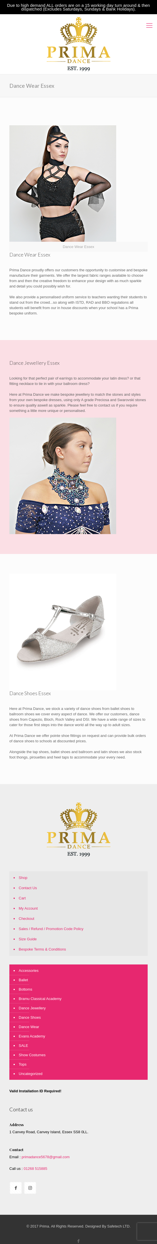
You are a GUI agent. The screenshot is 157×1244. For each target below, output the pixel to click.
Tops (22, 1064)
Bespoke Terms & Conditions (42, 949)
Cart (22, 898)
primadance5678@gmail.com (45, 1157)
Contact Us (28, 888)
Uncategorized (31, 1074)
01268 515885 (35, 1168)
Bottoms (25, 989)
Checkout (26, 918)
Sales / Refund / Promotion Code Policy (51, 929)
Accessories (29, 970)
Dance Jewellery (32, 1008)
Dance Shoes (30, 1017)
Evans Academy (32, 1036)
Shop (23, 878)
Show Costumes (32, 1055)
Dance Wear (29, 1027)
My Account (28, 908)
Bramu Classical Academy (40, 999)
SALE (23, 1045)
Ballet (23, 980)
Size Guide (28, 939)
